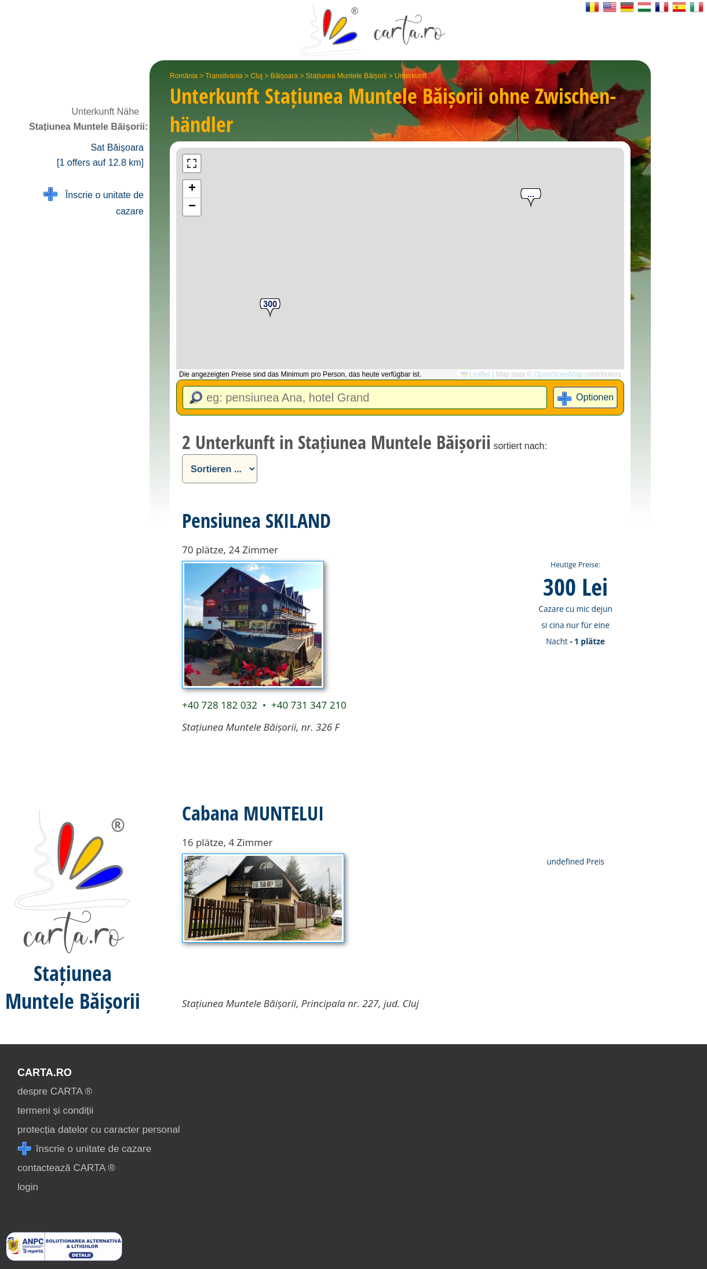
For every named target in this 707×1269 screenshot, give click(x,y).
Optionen (595, 397)
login (27, 1187)
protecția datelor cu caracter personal (98, 1129)
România (184, 76)
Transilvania (224, 76)
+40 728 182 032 (219, 705)
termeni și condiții (55, 1110)
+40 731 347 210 (309, 705)
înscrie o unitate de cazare (84, 1148)
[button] (530, 198)
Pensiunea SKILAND (256, 520)
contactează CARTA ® (66, 1167)
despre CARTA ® (54, 1091)
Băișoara (284, 76)
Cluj (256, 76)
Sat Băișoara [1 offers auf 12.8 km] (100, 155)
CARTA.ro (44, 1072)
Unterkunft (411, 76)
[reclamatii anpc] (64, 1258)
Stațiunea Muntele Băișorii (346, 76)
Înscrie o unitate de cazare (93, 202)
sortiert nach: (519, 446)
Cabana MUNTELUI (253, 813)
